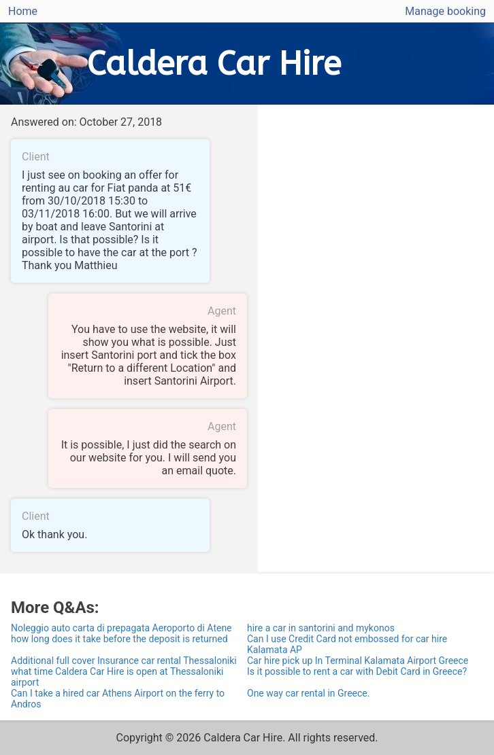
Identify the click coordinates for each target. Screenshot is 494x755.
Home (22, 11)
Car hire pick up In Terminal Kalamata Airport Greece (357, 660)
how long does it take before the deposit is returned (119, 638)
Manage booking (445, 11)
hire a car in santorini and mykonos (321, 627)
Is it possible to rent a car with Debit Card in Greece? (357, 671)
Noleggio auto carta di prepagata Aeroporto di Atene (121, 627)
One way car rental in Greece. (308, 693)
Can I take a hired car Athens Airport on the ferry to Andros (118, 698)
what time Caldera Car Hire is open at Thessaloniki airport (117, 677)
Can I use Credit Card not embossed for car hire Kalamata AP (347, 644)
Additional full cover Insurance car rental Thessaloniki (124, 660)
